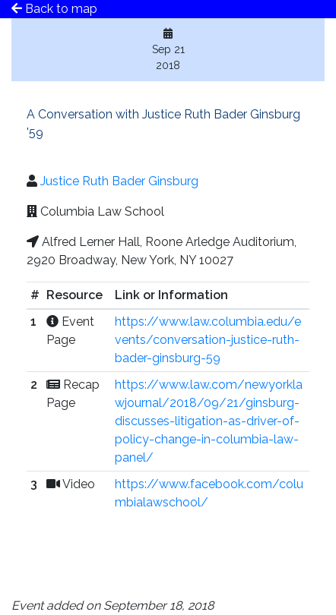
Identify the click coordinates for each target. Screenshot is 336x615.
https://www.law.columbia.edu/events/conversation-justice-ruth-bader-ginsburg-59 (208, 339)
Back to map (54, 9)
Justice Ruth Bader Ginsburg (119, 181)
